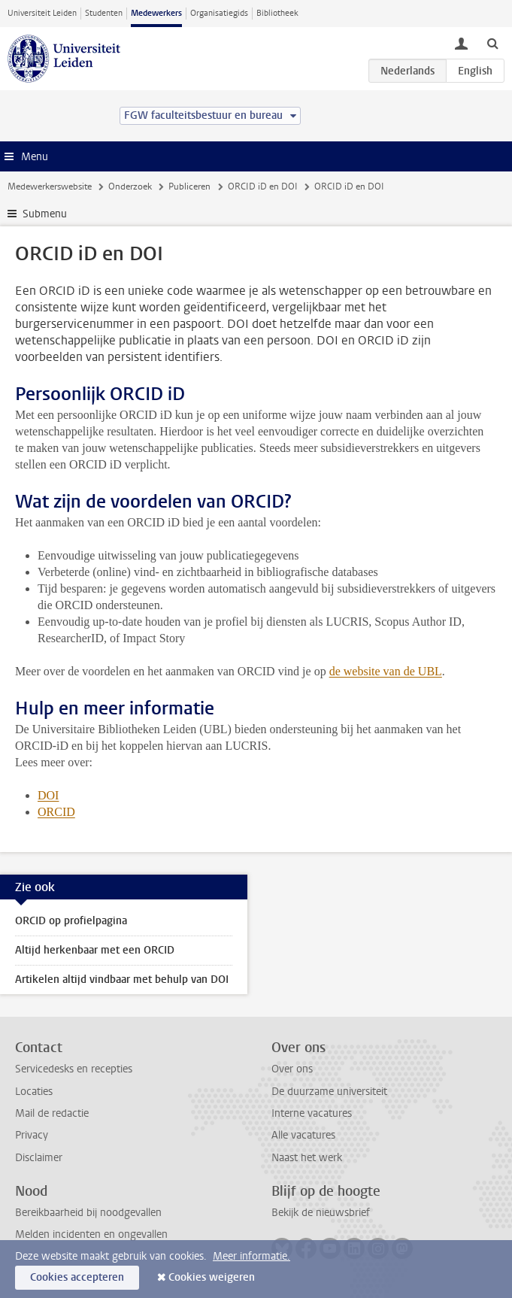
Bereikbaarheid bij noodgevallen (88, 1213)
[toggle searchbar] (492, 43)
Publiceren (189, 186)
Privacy (31, 1135)
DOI (48, 795)
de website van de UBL (385, 671)
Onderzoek (130, 186)
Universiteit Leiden (42, 13)
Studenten (104, 13)
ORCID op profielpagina (71, 921)
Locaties (34, 1091)
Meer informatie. (251, 1256)
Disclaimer (38, 1158)
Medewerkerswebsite (50, 186)
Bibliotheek (277, 13)
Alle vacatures (303, 1135)
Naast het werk (306, 1158)
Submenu (45, 214)
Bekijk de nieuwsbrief (320, 1213)
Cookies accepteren (77, 1277)
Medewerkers (156, 13)
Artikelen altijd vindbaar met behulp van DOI (122, 979)
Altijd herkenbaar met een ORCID (94, 950)
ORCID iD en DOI (263, 186)
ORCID (56, 811)
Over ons (292, 1069)
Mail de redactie (52, 1113)
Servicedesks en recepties (73, 1069)
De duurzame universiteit (329, 1091)
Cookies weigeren (211, 1277)
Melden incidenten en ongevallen (91, 1234)
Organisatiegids (219, 13)
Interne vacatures (311, 1113)
